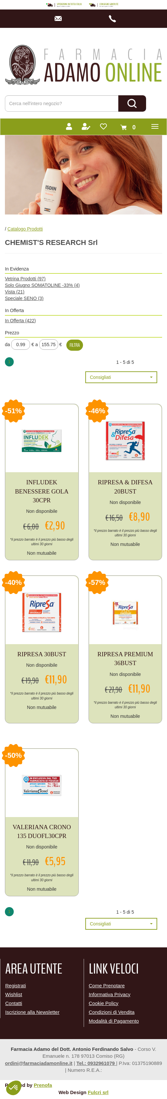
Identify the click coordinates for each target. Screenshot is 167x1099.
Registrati (15, 985)
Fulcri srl (98, 1092)
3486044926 (115, 19)
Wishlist (13, 994)
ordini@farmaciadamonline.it (38, 1063)
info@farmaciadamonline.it (60, 19)
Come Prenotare (107, 985)
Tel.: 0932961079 (96, 1063)
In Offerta (20, 320)
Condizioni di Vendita (112, 1012)
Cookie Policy (104, 1003)
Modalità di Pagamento (114, 1021)
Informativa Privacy (110, 994)
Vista (15, 291)
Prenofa (43, 1085)
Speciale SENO (24, 298)
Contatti (13, 1003)
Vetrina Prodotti (25, 278)
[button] (121, 377)
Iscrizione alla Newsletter (32, 1012)
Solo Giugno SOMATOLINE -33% (42, 285)
